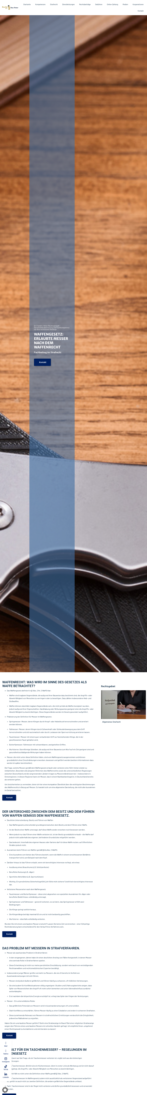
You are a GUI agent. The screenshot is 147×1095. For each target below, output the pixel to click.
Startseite (27, 4)
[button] (5, 1090)
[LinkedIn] (5, 1074)
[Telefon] (5, 1050)
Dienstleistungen (68, 4)
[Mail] (5, 1043)
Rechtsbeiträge (85, 4)
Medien (125, 4)
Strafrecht (54, 4)
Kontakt (141, 11)
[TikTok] (5, 1066)
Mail (5, 1046)
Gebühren (98, 4)
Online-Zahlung (112, 4)
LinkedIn (6, 1077)
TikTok (5, 1069)
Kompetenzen (40, 4)
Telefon (5, 1054)
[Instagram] (5, 1058)
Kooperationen (138, 4)
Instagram (6, 1062)
